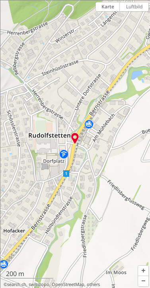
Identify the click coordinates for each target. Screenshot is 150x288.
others (93, 284)
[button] (143, 271)
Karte (107, 6)
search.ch (16, 284)
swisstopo (39, 284)
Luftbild (134, 6)
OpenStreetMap (68, 284)
